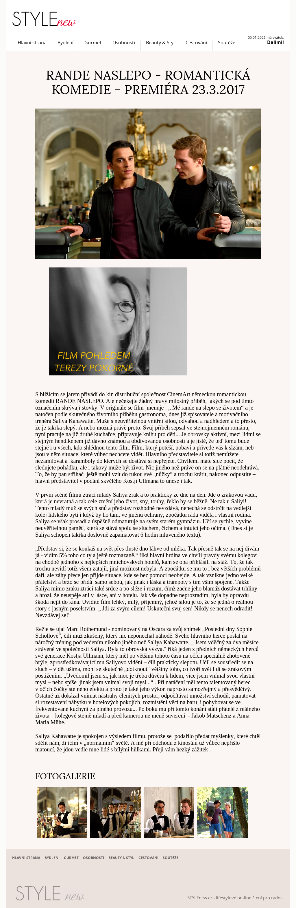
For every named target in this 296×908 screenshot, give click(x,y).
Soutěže (226, 42)
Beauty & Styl (160, 42)
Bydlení (65, 42)
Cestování (196, 42)
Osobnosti (123, 42)
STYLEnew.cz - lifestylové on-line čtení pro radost (235, 897)
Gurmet (92, 42)
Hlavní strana (32, 42)
